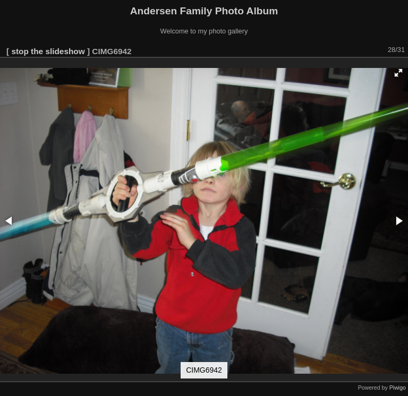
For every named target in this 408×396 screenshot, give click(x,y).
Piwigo (397, 387)
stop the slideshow (47, 51)
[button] (398, 72)
